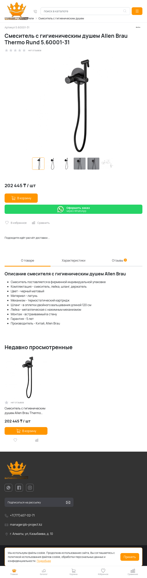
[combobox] (85, 11)
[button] (137, 11)
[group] (73, 105)
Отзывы (119, 260)
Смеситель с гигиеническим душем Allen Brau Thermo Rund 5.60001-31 (25, 410)
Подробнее (44, 561)
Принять (130, 557)
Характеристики (73, 260)
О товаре (27, 260)
